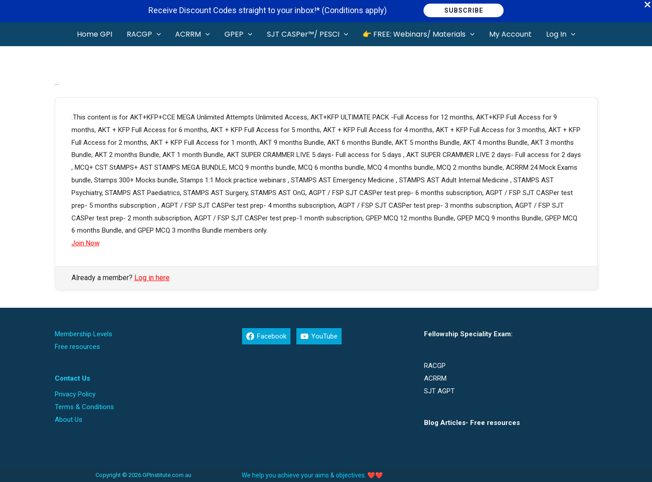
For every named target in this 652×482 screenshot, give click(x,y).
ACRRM (435, 378)
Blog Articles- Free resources (472, 423)
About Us (68, 419)
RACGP (435, 366)
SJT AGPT (439, 391)
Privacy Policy (75, 394)
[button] (464, 10)
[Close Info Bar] (647, 5)
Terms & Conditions (84, 407)
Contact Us (72, 378)
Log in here (152, 277)
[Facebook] (266, 336)
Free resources (77, 347)
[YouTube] (319, 336)
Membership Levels (83, 334)
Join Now (85, 243)
